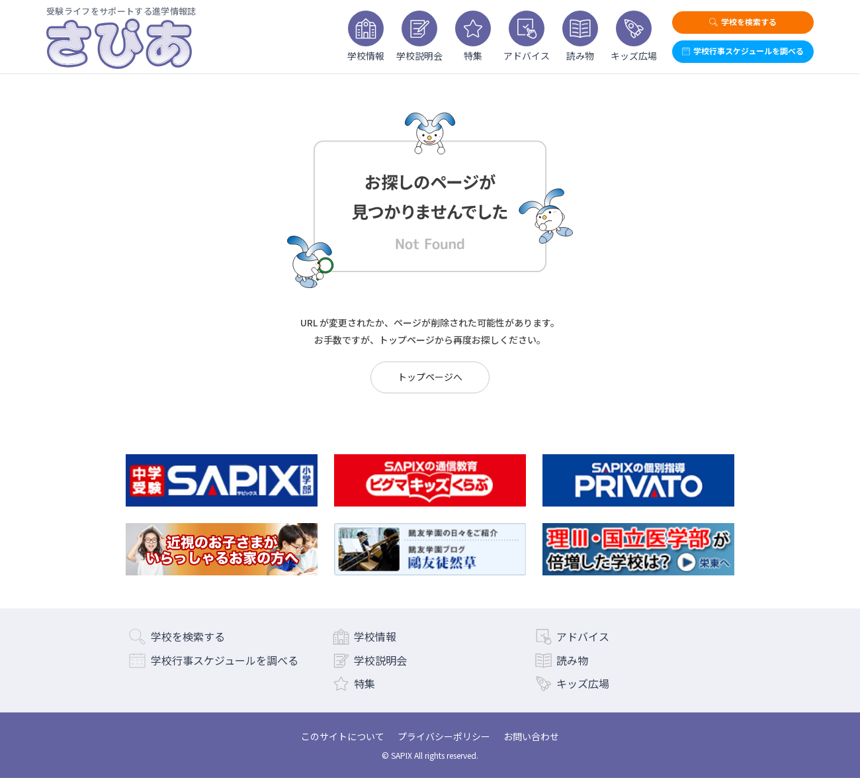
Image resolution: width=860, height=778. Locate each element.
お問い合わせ (531, 736)
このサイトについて (342, 736)
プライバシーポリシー (444, 736)
